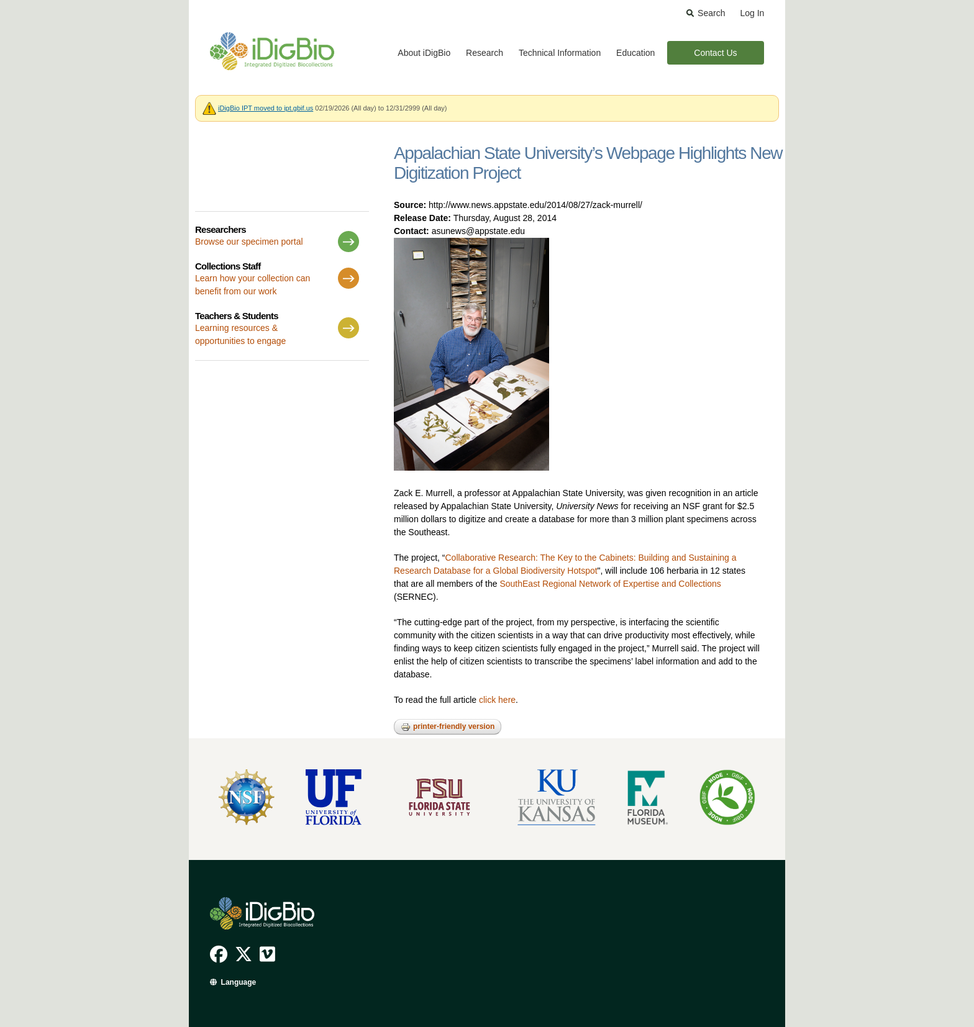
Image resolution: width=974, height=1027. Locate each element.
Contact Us (715, 53)
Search (711, 13)
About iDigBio (424, 53)
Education (635, 53)
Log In (752, 13)
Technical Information (560, 53)
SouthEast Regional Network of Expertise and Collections (610, 584)
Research (484, 53)
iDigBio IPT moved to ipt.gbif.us (265, 108)
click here (497, 700)
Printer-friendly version (447, 727)
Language (239, 982)
